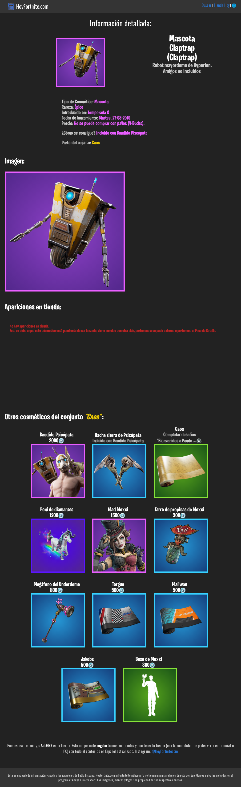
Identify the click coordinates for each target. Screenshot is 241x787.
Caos (96, 143)
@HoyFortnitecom (165, 751)
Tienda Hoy (221, 5)
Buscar (207, 5)
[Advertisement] (120, 373)
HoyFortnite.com (32, 6)
